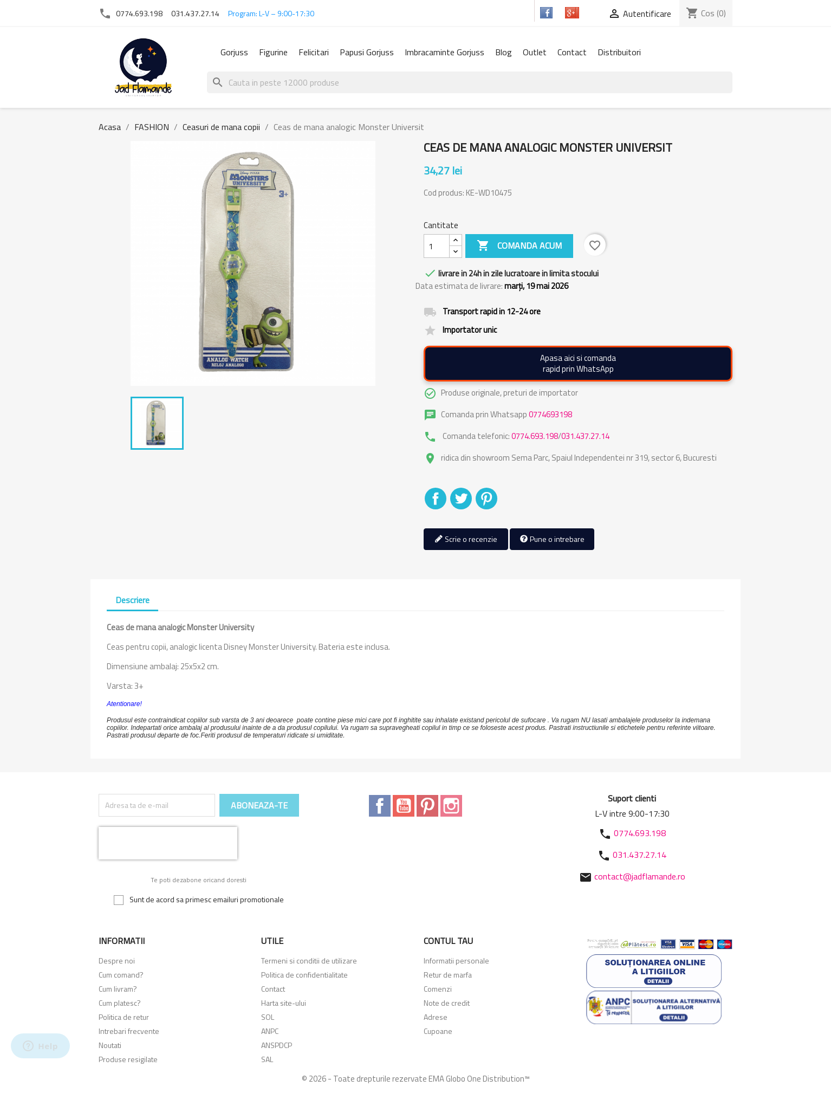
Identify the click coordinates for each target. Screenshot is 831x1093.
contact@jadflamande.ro (639, 876)
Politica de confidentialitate (304, 974)
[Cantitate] (437, 246)
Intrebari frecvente (129, 1031)
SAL (267, 1059)
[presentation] (168, 843)
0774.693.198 (139, 13)
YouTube (403, 806)
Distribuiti (435, 498)
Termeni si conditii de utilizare (309, 960)
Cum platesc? (120, 1002)
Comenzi (438, 988)
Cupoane (438, 1031)
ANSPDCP (276, 1045)
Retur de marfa (448, 974)
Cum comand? (121, 974)
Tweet (461, 498)
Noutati (110, 1045)
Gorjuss (234, 52)
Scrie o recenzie (465, 539)
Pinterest (486, 498)
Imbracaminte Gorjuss (444, 52)
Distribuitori (619, 52)
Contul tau (448, 940)
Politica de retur (124, 1017)
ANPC (269, 1031)
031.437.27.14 (195, 13)
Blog (503, 52)
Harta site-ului (283, 1002)
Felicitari (313, 52)
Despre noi (117, 960)
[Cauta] (469, 82)
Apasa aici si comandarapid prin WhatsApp (578, 363)
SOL (267, 1017)
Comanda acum (519, 246)
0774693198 (550, 414)
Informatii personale (456, 960)
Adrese (435, 1017)
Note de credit (447, 1002)
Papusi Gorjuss (367, 52)
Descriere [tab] (132, 599)
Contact (572, 52)
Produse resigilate (128, 1059)
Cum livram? (118, 988)
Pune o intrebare (552, 539)
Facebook (380, 806)
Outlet (535, 52)
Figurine (273, 52)
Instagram (451, 806)
